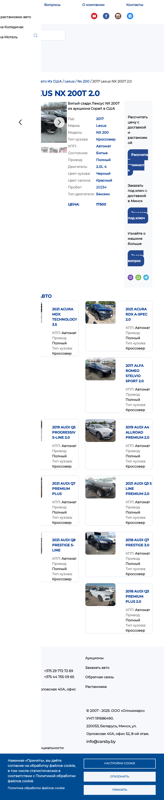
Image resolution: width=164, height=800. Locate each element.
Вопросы (52, 5)
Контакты (134, 5)
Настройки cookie (119, 761)
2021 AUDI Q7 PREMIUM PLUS (63, 488)
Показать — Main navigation (151, 33)
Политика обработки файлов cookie (36, 787)
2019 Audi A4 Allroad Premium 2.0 (137, 432)
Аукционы (94, 658)
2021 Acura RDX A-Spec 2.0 (136, 314)
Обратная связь (99, 677)
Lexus (69, 81)
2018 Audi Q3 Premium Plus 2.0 (137, 596)
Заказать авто (97, 668)
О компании (93, 5)
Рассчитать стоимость (138, 162)
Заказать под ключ (137, 215)
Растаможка (96, 687)
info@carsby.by (101, 741)
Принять (119, 789)
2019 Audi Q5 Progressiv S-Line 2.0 (63, 432)
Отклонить (119, 775)
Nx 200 (83, 81)
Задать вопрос (136, 258)
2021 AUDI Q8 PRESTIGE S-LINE (63, 545)
